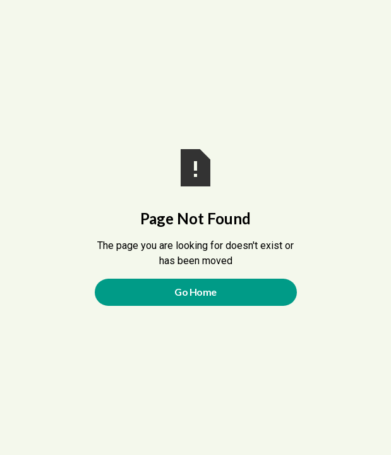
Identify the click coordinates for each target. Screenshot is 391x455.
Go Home (195, 292)
